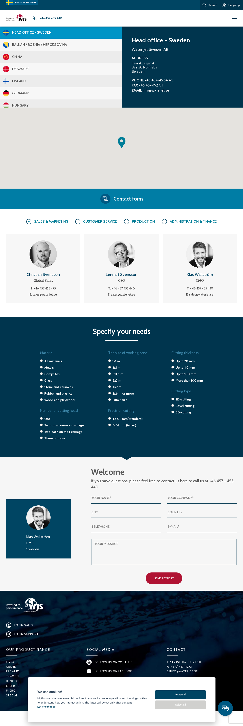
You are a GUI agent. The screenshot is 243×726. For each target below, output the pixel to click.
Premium (13, 681)
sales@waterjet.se (45, 296)
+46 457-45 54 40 (159, 81)
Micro (11, 700)
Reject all (180, 704)
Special (12, 705)
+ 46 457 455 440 (123, 290)
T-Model (13, 686)
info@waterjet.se (156, 92)
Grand (11, 676)
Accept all (180, 694)
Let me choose (46, 706)
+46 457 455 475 (45, 290)
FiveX (10, 671)
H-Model (13, 691)
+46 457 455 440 (63, 19)
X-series (13, 695)
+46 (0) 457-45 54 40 (186, 671)
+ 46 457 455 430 (201, 290)
